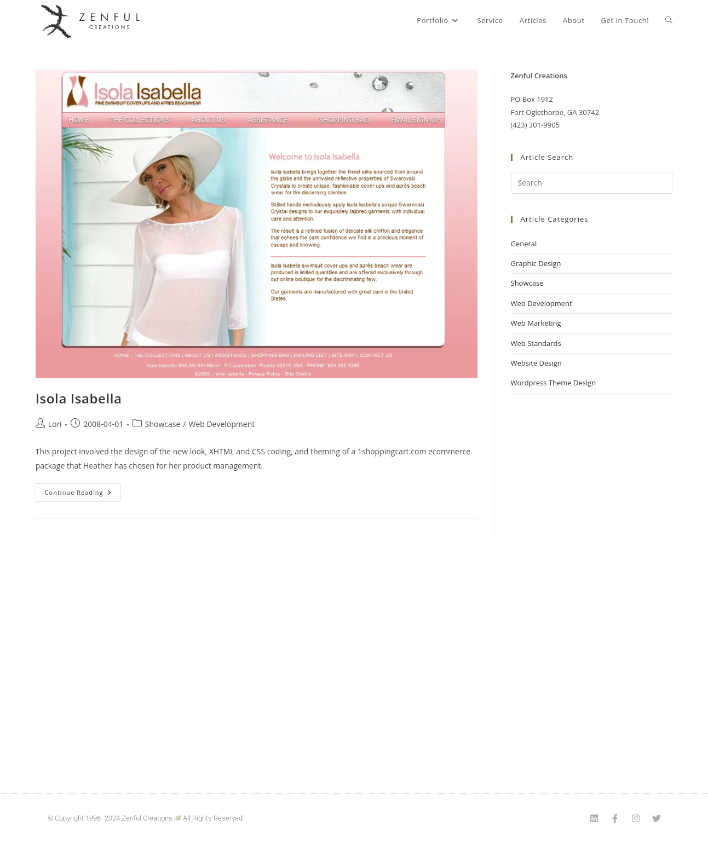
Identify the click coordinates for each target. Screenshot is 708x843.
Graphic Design (536, 263)
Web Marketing (536, 323)
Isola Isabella (79, 398)
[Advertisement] (592, 579)
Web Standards (536, 343)
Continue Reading (83, 489)
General (524, 244)
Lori (55, 424)
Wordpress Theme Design (553, 383)
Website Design (536, 363)
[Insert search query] (592, 183)
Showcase (163, 424)
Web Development (221, 424)
